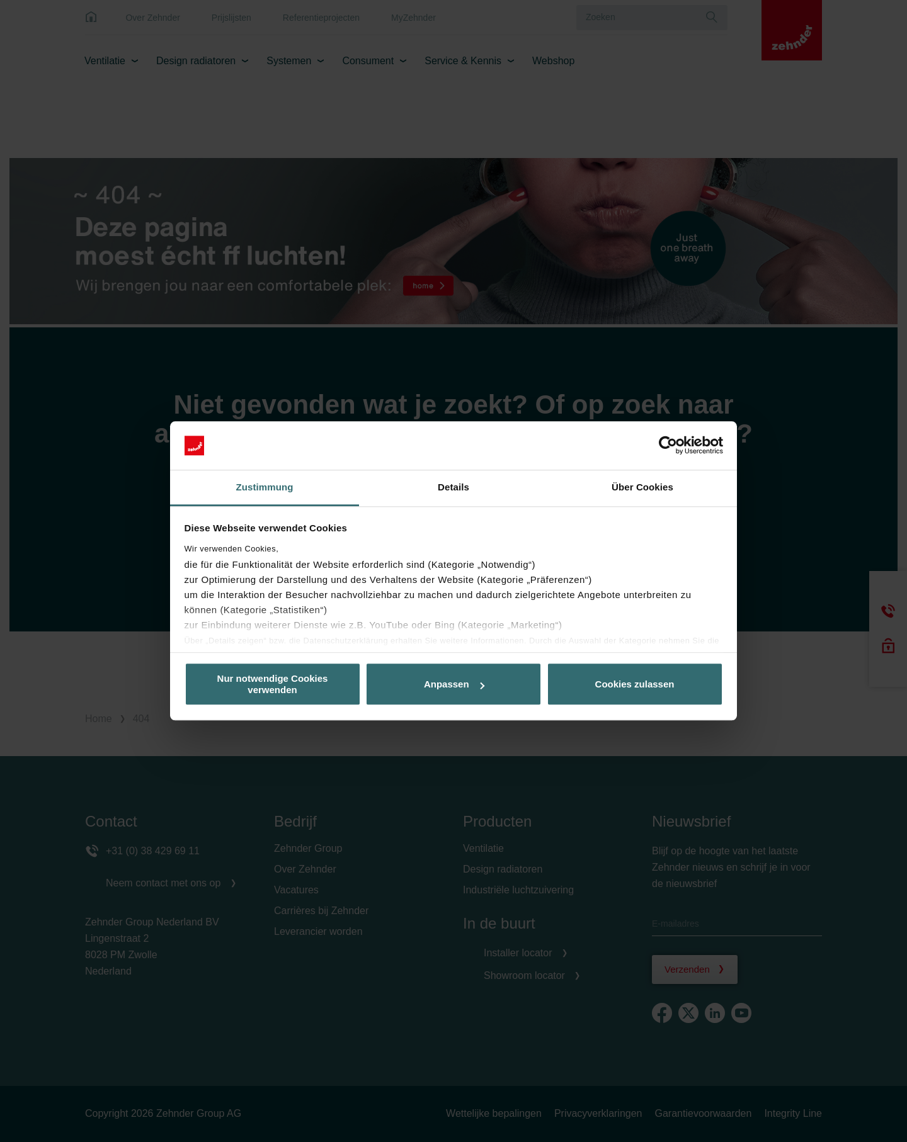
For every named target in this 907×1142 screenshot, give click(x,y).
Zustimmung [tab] (265, 487)
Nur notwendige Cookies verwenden (272, 684)
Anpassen (454, 684)
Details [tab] (453, 487)
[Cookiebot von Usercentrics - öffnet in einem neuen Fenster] (668, 445)
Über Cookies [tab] (642, 487)
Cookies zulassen (635, 684)
